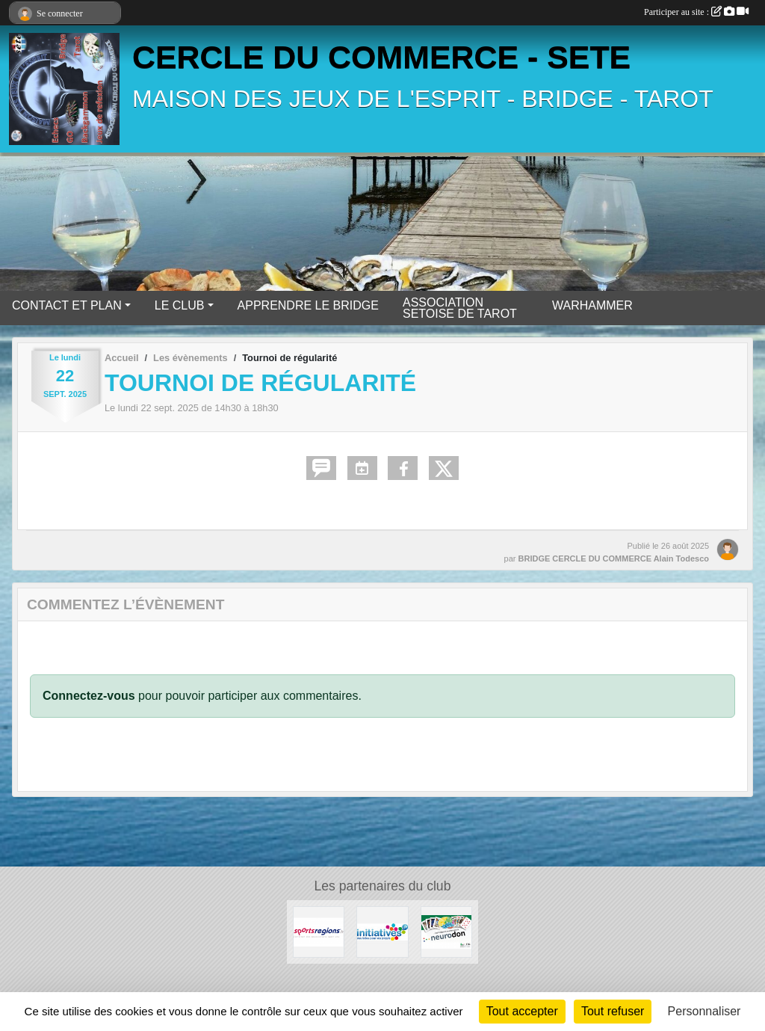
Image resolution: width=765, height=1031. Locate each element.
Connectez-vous (89, 695)
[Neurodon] (446, 931)
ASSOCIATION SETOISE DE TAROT (460, 308)
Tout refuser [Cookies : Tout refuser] (612, 1011)
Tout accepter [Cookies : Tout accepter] (522, 1011)
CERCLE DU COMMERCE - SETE (381, 57)
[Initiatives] (382, 931)
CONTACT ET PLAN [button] (67, 305)
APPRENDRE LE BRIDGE (308, 305)
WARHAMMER (592, 305)
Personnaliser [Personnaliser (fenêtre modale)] (704, 1011)
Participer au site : (696, 12)
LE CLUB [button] (180, 305)
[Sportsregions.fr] (318, 931)
